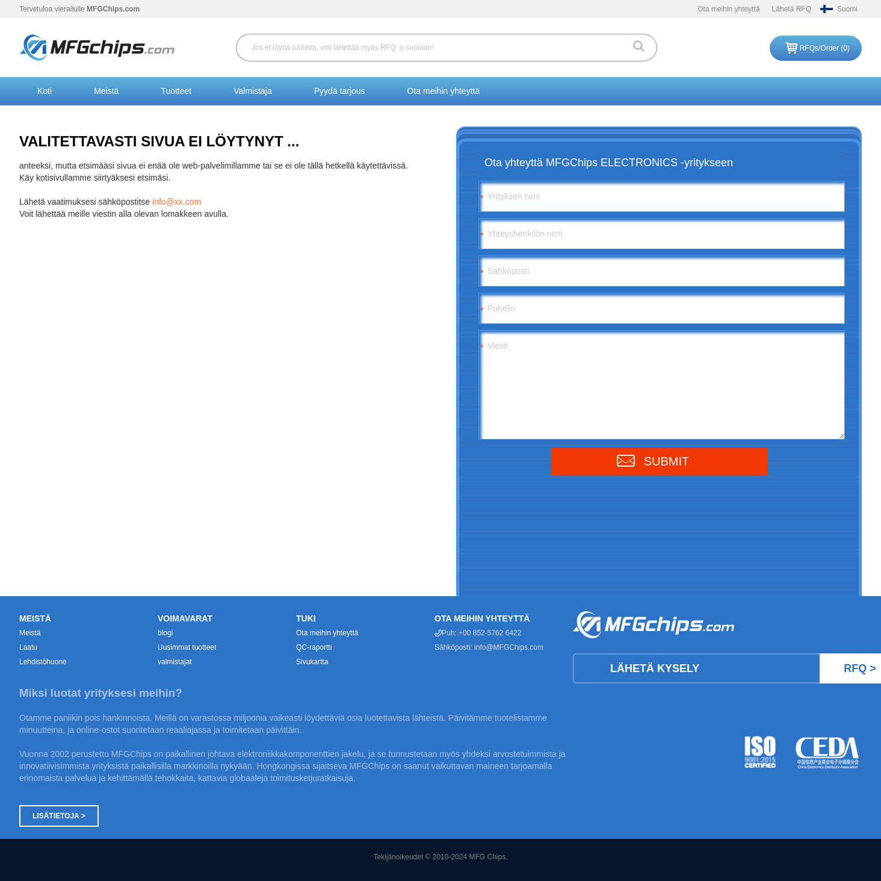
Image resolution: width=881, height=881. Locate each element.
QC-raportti (314, 647)
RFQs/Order (825, 48)
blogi (165, 633)
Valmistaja (252, 91)
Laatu (28, 647)
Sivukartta (312, 662)
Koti (44, 91)
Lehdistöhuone (43, 662)
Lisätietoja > (58, 816)
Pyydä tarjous (339, 91)
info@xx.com (176, 202)
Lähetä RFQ (791, 9)
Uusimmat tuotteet (187, 647)
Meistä (106, 91)
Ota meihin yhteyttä (728, 9)
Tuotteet (176, 91)
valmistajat (175, 662)
